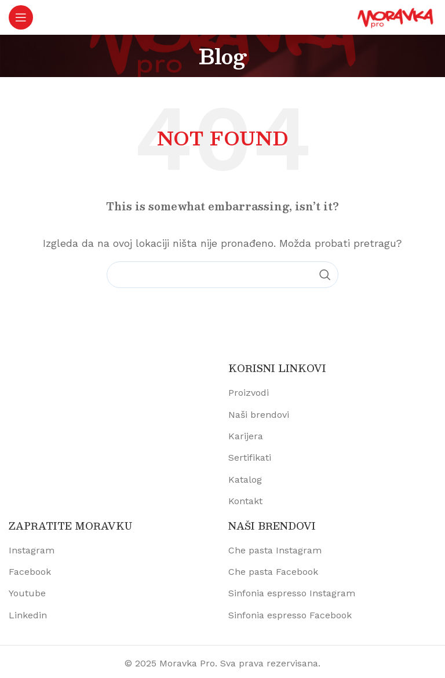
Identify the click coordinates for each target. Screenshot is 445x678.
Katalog (245, 479)
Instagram (31, 550)
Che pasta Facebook (273, 571)
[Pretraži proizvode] (222, 274)
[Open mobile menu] (21, 17)
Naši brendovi (258, 414)
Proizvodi (248, 392)
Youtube (27, 593)
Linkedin (28, 615)
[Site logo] (395, 16)
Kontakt (245, 500)
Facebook (30, 571)
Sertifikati (249, 457)
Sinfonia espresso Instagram (291, 593)
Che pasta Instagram (275, 550)
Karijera (245, 436)
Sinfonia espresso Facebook (290, 615)
